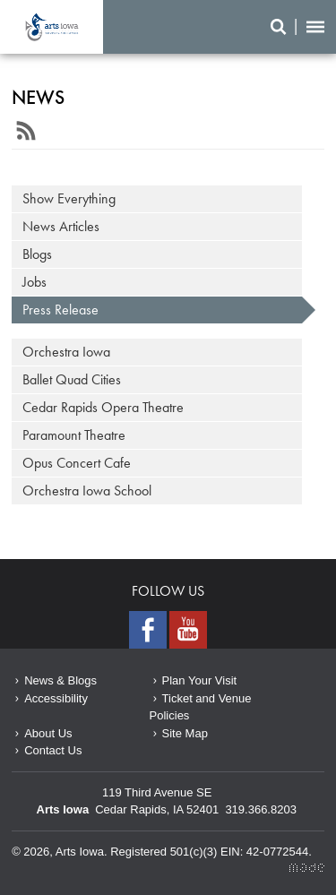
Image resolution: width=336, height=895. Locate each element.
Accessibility (56, 698)
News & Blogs (60, 680)
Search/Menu (297, 27)
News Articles (60, 226)
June (51, 26)
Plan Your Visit (199, 680)
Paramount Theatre (73, 435)
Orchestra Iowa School (86, 490)
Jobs (34, 281)
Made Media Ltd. (306, 868)
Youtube (188, 630)
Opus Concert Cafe (76, 462)
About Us (48, 733)
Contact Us (53, 750)
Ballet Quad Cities (71, 379)
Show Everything (69, 198)
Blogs (37, 254)
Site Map (185, 733)
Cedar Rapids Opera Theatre (103, 407)
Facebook (148, 630)
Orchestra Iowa (66, 351)
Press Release (60, 309)
